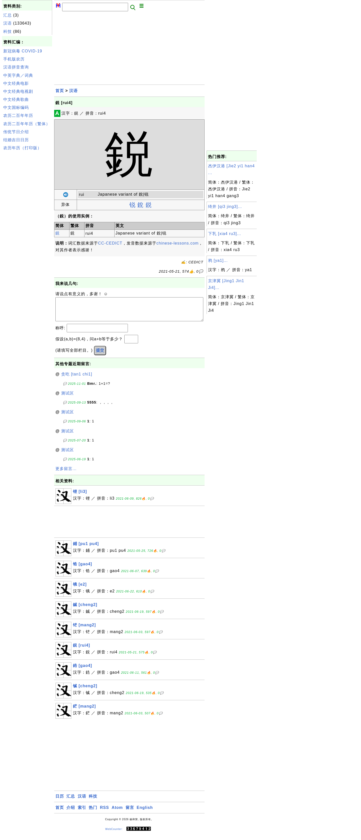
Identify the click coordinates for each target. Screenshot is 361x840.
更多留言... (65, 474)
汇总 (7, 15)
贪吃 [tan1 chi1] (76, 379)
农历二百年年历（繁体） (26, 124)
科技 (7, 31)
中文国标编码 (16, 107)
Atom (117, 812)
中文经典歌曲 (16, 99)
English (145, 812)
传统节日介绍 (16, 132)
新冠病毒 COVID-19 (22, 51)
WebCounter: (114, 833)
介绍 (70, 812)
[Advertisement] (27, 227)
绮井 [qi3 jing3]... (225, 206)
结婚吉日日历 (16, 140)
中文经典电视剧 (18, 91)
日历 (59, 801)
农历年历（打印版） (22, 148)
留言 (130, 812)
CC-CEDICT (110, 243)
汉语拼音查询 (16, 67)
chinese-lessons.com (177, 243)
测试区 (67, 398)
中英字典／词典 (18, 75)
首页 (59, 91)
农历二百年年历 (18, 115)
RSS (104, 812)
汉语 (7, 23)
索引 (82, 812)
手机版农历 (14, 59)
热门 (93, 812)
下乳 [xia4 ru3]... (224, 234)
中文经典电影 (16, 83)
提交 (100, 355)
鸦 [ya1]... (218, 260)
